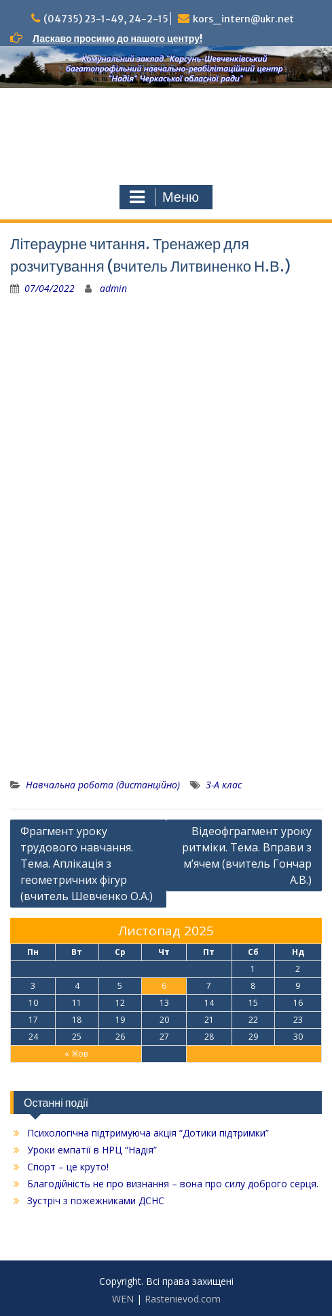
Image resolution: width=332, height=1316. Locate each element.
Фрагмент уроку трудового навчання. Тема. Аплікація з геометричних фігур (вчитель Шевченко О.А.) (86, 864)
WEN (123, 1298)
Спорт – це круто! (68, 1166)
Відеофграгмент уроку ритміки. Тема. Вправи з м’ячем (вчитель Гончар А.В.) (247, 855)
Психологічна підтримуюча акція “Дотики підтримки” (148, 1132)
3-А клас (224, 784)
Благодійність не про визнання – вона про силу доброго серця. (172, 1183)
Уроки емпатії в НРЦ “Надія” (92, 1149)
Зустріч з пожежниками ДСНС (95, 1200)
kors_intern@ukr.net (243, 19)
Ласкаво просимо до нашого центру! (117, 39)
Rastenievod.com (183, 1298)
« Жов (76, 1053)
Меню (164, 197)
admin (113, 288)
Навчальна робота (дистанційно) (103, 784)
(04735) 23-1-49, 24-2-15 (105, 19)
